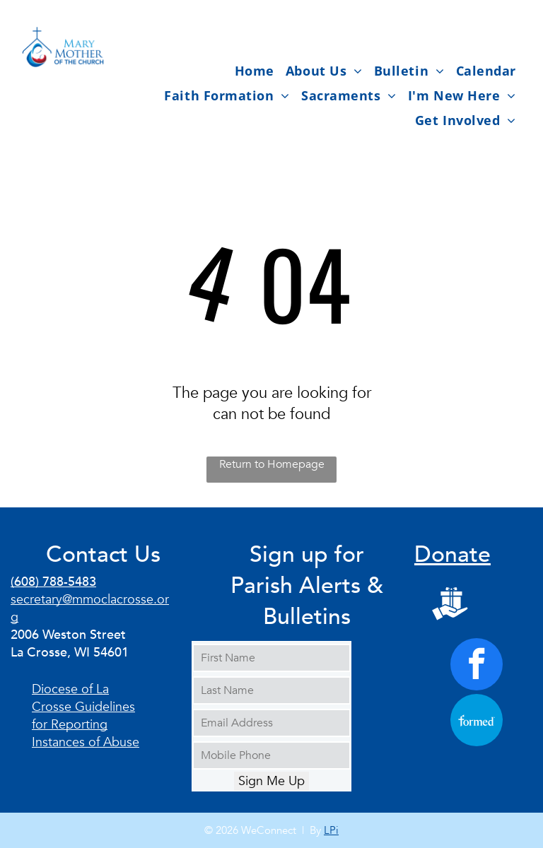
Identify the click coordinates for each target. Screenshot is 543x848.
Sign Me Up (271, 781)
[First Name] (271, 658)
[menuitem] (254, 70)
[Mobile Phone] (271, 755)
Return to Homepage (272, 464)
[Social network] (450, 604)
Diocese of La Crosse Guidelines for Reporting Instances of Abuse (85, 716)
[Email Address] (271, 723)
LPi (331, 830)
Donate (452, 554)
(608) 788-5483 (53, 582)
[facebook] (476, 666)
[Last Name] (271, 690)
